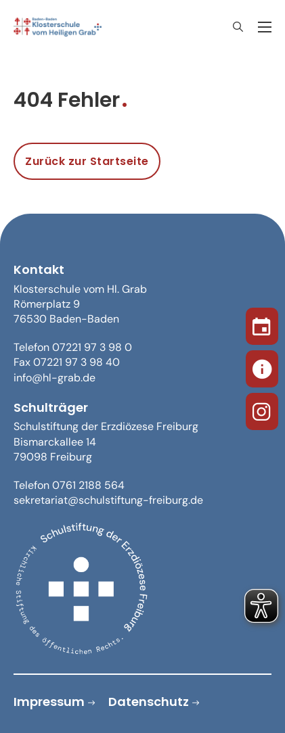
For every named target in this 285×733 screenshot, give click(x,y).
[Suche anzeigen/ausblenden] (237, 27)
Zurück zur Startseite (87, 161)
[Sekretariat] (262, 366)
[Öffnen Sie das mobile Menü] (264, 27)
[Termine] (262, 324)
